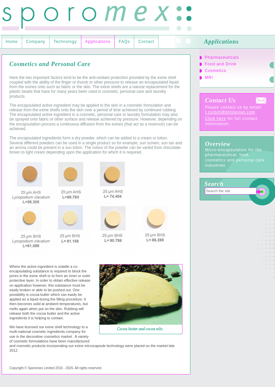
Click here (215, 118)
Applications (98, 41)
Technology (65, 41)
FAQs (124, 41)
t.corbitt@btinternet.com (230, 112)
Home (12, 41)
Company (35, 41)
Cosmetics (215, 70)
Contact (146, 41)
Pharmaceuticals (222, 57)
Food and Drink (221, 64)
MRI (209, 77)
